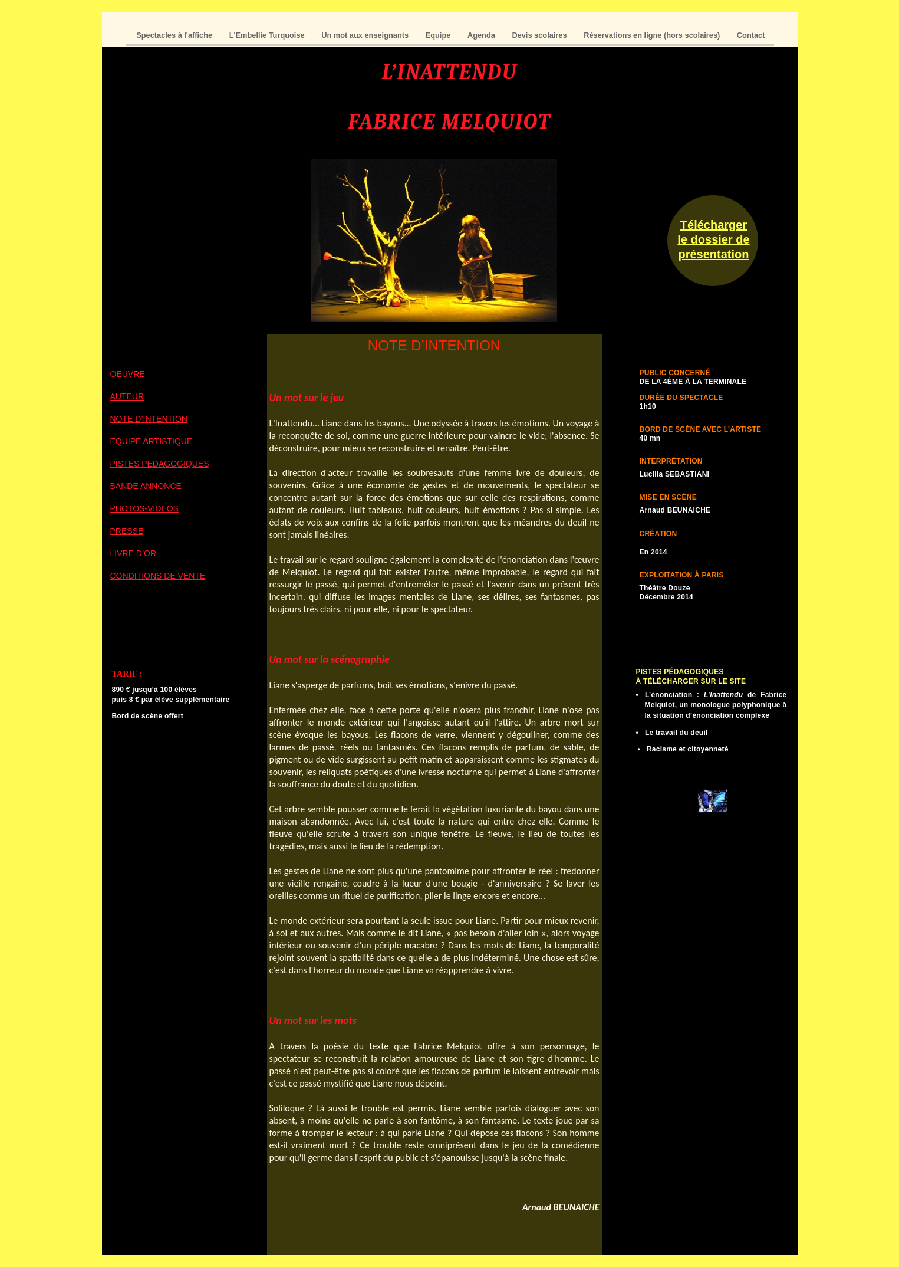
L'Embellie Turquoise (268, 35)
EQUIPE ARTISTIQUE (151, 441)
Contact (751, 35)
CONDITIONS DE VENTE (158, 575)
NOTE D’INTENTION (148, 419)
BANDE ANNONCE (146, 486)
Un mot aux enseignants (365, 35)
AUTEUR (127, 396)
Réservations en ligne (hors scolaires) (653, 35)
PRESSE (127, 531)
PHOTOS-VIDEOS (144, 508)
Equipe (439, 35)
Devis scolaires (540, 35)
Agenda (482, 35)
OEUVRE (127, 374)
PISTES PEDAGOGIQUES (159, 463)
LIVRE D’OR (133, 553)
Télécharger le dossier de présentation (713, 239)
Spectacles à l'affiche (175, 35)
